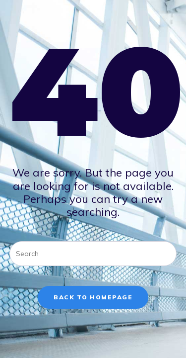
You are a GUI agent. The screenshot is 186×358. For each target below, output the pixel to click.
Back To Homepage (93, 297)
